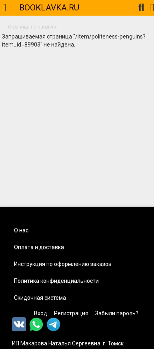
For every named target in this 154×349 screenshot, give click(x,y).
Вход (40, 313)
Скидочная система (40, 297)
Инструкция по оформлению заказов (63, 264)
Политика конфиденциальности (56, 281)
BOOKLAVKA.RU (49, 7)
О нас (21, 230)
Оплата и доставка (39, 247)
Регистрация (71, 313)
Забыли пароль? (116, 313)
